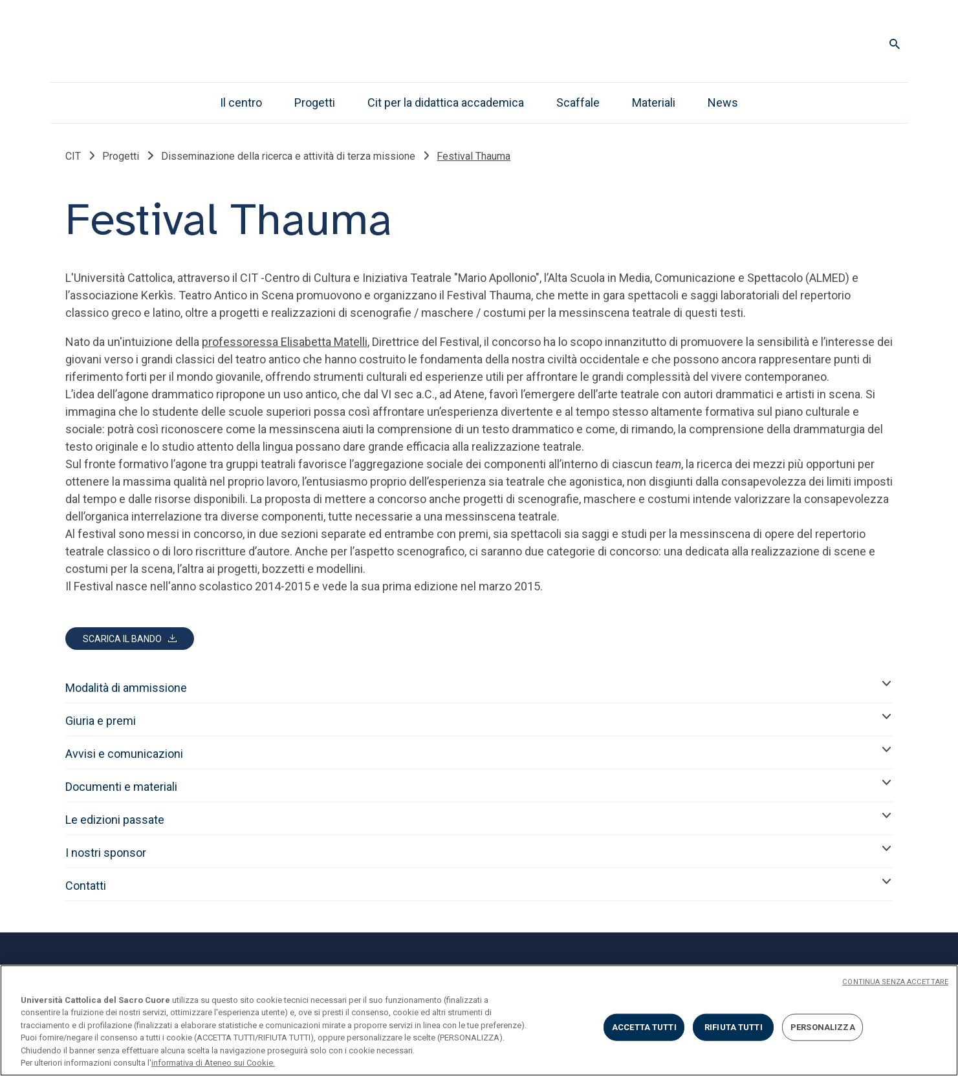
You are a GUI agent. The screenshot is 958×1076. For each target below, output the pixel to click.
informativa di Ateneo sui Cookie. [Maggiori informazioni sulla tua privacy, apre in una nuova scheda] (213, 1063)
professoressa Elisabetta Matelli (284, 342)
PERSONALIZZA (822, 1027)
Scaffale (578, 102)
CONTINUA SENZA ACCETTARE (895, 982)
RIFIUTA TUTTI (733, 1027)
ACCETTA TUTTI (644, 1027)
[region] (479, 1020)
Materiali (653, 102)
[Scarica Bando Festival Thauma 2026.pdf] (129, 638)
